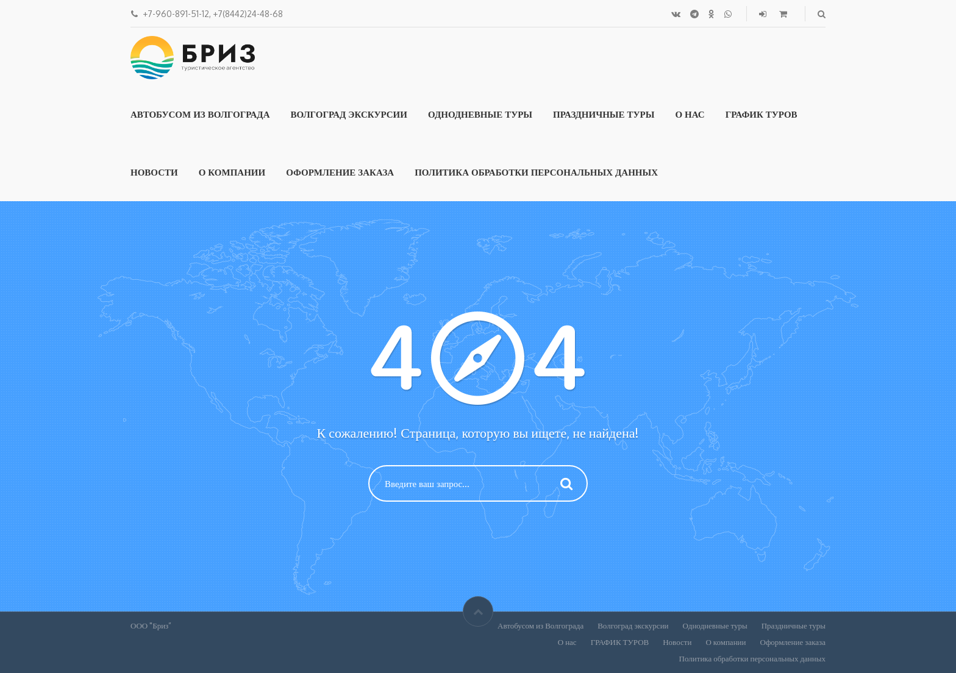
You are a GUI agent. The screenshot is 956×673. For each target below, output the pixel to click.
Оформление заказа (340, 172)
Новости (154, 172)
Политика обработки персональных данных (536, 172)
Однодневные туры (480, 114)
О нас (689, 114)
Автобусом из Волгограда (199, 114)
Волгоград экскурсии (348, 114)
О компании (232, 172)
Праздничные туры (603, 114)
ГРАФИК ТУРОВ (761, 114)
